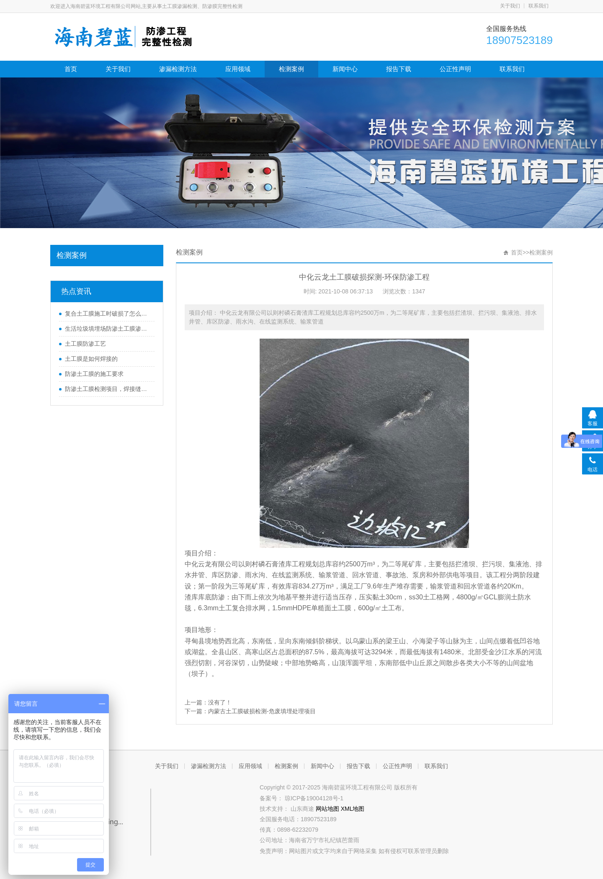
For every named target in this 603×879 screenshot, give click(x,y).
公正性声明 (455, 68)
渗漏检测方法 (178, 68)
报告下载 (398, 68)
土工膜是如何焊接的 (91, 358)
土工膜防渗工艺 (85, 343)
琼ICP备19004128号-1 (314, 798)
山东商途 (303, 808)
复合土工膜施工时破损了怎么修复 (107, 313)
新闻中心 (345, 68)
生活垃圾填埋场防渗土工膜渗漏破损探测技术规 (107, 328)
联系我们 (538, 6)
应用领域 (237, 68)
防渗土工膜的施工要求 (94, 373)
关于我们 (510, 6)
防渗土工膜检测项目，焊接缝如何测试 (107, 389)
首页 (70, 68)
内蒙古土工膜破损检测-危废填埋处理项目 (262, 711)
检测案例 (291, 68)
